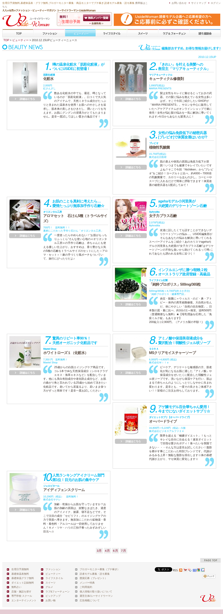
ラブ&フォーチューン (173, 33)
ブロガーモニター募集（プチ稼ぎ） (100, 569)
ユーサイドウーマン (101, 595)
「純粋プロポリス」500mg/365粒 (175, 282)
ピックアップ (53, 595)
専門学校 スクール (21, 595)
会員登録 (97, 17)
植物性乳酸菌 (159, 145)
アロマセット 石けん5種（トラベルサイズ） (75, 216)
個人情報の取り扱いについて (96, 591)
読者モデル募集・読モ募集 (95, 573)
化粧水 (49, 77)
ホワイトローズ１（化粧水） (65, 351)
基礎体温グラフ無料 (22, 578)
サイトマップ (198, 3)
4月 (107, 550)
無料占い (16, 587)
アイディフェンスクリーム (64, 488)
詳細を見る (25, 98)
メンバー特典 (87, 582)
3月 (99, 550)
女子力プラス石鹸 (163, 214)
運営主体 (85, 595)
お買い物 (51, 600)
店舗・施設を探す (21, 591)
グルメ (49, 587)
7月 (123, 550)
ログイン (216, 3)
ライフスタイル (111, 33)
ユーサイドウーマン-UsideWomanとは (97, 23)
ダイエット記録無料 (22, 582)
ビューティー (80, 33)
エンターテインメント (23, 600)
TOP (18, 33)
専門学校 (205, 33)
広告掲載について (90, 600)
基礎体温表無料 (20, 573)
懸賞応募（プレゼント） (93, 578)
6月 (115, 550)
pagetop (210, 560)
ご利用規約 (86, 587)
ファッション (49, 33)
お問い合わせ (179, 3)
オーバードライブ (170, 419)
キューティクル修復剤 (166, 77)
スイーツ (142, 33)
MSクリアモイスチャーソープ (172, 351)
